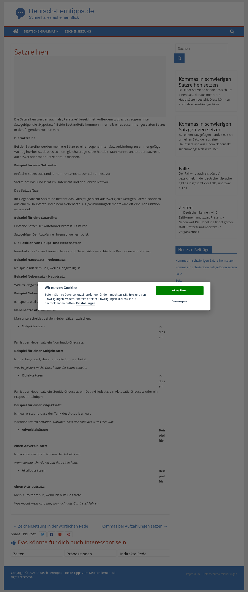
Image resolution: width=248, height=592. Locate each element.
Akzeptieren (179, 290)
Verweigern (179, 301)
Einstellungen (85, 303)
